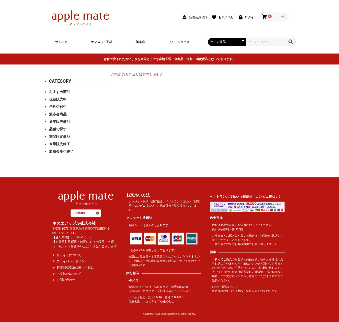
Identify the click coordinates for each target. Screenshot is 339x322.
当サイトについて (69, 255)
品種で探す (58, 129)
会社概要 (87, 213)
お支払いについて (69, 273)
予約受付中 (58, 107)
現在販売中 (58, 99)
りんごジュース (179, 42)
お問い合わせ (66, 280)
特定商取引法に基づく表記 (75, 267)
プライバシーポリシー (72, 261)
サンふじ (61, 42)
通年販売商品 (59, 122)
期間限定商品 (59, 136)
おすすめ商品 (59, 92)
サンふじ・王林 (101, 42)
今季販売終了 (59, 144)
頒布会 (140, 42)
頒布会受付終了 (61, 151)
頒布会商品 (58, 114)
